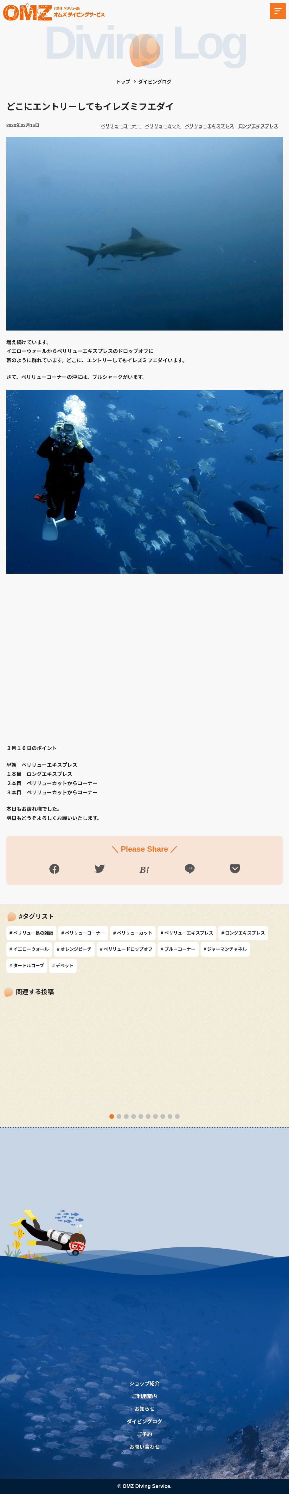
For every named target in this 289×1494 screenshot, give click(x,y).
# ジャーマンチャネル (225, 949)
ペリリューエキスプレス (209, 126)
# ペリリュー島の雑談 (31, 933)
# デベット (63, 965)
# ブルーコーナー (178, 949)
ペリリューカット (163, 126)
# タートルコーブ (27, 965)
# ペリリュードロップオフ (126, 949)
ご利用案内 (144, 1396)
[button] (111, 1116)
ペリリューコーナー (121, 126)
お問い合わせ (144, 1446)
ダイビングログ (154, 82)
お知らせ (144, 1408)
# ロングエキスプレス (243, 933)
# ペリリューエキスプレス (187, 933)
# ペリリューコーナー (83, 933)
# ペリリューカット (132, 933)
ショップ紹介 (144, 1383)
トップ (123, 82)
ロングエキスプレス (258, 126)
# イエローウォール (29, 949)
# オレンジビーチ (74, 949)
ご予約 (144, 1434)
